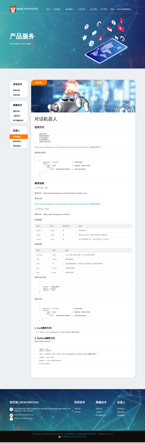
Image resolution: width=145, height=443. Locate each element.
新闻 (112, 9)
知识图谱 (69, 9)
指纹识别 (16, 111)
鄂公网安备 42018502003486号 (74, 437)
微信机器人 (17, 141)
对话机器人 (17, 137)
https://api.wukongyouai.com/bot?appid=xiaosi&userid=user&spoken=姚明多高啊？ (68, 147)
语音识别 (16, 90)
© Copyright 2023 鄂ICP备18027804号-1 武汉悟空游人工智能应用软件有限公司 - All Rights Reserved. (73, 434)
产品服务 (57, 9)
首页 (48, 9)
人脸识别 (16, 116)
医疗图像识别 (18, 120)
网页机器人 (17, 146)
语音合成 (16, 95)
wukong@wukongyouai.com (24, 415)
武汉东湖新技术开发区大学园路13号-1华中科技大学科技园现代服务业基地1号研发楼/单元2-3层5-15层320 (42, 410)
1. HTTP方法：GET (41, 188)
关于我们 (104, 9)
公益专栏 (82, 9)
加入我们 (94, 9)
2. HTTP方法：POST (42, 210)
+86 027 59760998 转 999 (23, 419)
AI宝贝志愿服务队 (124, 9)
